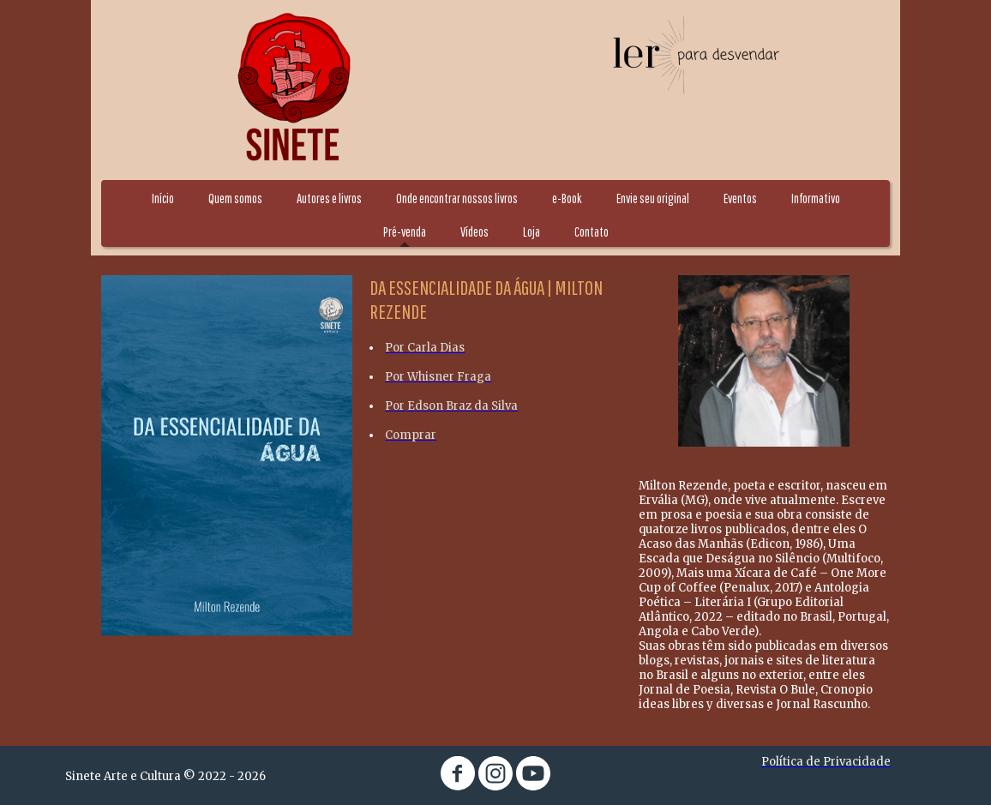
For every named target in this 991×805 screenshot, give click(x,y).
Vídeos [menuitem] (474, 231)
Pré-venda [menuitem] (404, 231)
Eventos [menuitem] (740, 198)
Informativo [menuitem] (815, 198)
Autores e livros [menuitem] (329, 198)
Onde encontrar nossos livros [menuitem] (457, 198)
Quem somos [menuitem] (235, 198)
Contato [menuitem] (591, 231)
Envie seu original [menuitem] (652, 198)
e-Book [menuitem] (567, 198)
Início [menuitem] (163, 198)
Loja (531, 231)
